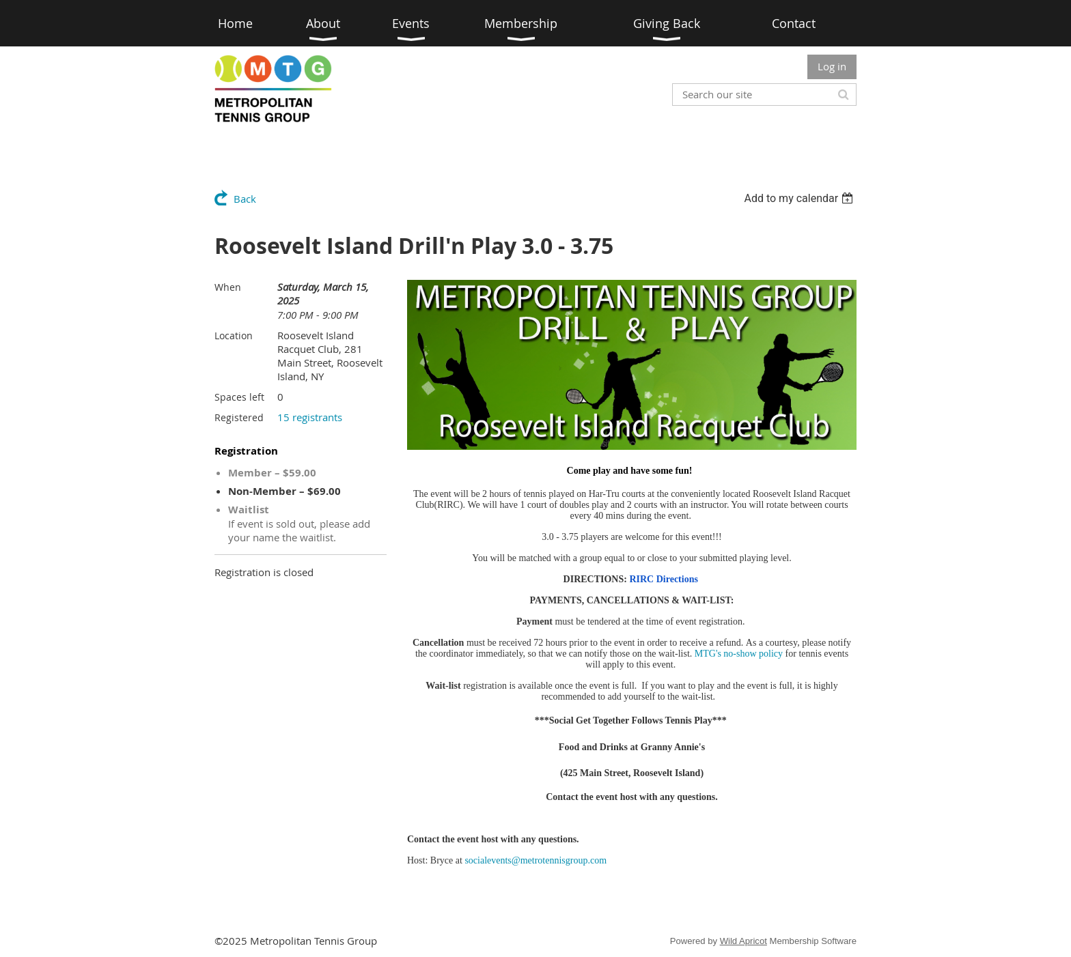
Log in (832, 66)
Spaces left (239, 396)
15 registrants (309, 417)
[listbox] (800, 198)
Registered (239, 417)
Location (233, 335)
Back (245, 198)
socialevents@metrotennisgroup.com (535, 860)
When (227, 287)
